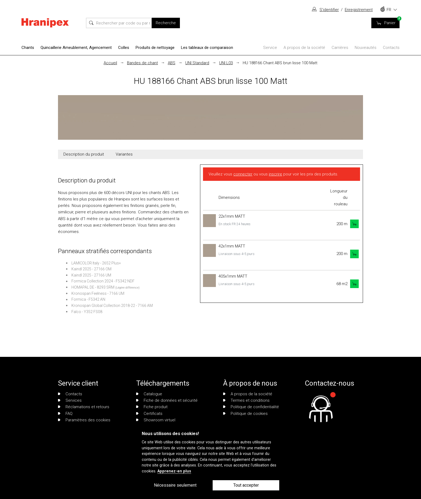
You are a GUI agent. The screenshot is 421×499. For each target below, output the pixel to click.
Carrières (340, 47)
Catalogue (149, 394)
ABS (171, 62)
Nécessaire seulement (175, 485)
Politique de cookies (245, 413)
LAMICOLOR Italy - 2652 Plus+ (96, 263)
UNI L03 (226, 62)
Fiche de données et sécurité (167, 400)
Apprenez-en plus (174, 471)
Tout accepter (246, 485)
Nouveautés (365, 47)
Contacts (391, 47)
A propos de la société (304, 47)
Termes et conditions (246, 400)
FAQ (65, 413)
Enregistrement (359, 9)
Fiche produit (152, 406)
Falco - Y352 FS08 (86, 312)
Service (270, 47)
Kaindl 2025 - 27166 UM (91, 275)
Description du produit (83, 154)
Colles (123, 47)
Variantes (124, 154)
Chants (27, 47)
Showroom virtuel (155, 420)
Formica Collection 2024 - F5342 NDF (103, 281)
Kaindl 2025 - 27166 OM (91, 269)
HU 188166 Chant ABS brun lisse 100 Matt (280, 62)
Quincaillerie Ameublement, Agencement (76, 47)
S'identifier (329, 9)
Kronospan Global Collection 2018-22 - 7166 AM (112, 305)
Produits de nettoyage (155, 47)
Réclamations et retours (83, 406)
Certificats (149, 413)
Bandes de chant (142, 62)
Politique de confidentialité (251, 406)
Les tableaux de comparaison (207, 47)
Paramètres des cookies (84, 420)
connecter (242, 174)
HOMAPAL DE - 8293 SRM (92, 287)
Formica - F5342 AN (88, 299)
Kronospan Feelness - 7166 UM (97, 293)
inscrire (275, 174)
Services (70, 400)
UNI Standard (197, 62)
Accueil (110, 62)
